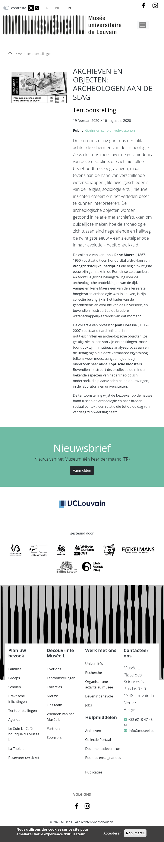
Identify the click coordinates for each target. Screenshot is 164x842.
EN (68, 8)
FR (46, 8)
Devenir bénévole (99, 696)
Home (17, 54)
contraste (18, 8)
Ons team (54, 705)
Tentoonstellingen (38, 54)
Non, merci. (135, 833)
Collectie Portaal (98, 739)
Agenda (14, 719)
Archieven (93, 730)
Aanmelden (82, 470)
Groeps (14, 678)
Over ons (54, 669)
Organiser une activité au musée (99, 684)
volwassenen (124, 130)
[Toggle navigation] (143, 25)
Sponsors (54, 737)
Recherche (93, 672)
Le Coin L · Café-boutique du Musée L (23, 734)
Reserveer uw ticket (24, 757)
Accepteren (113, 833)
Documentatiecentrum (103, 748)
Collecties (54, 687)
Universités (94, 663)
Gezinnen (92, 130)
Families (14, 669)
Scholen (14, 687)
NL (57, 8)
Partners (53, 728)
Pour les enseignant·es (103, 757)
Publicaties (93, 772)
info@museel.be (141, 730)
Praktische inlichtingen (17, 699)
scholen (107, 130)
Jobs (88, 705)
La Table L (16, 748)
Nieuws (53, 696)
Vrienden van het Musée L (60, 717)
